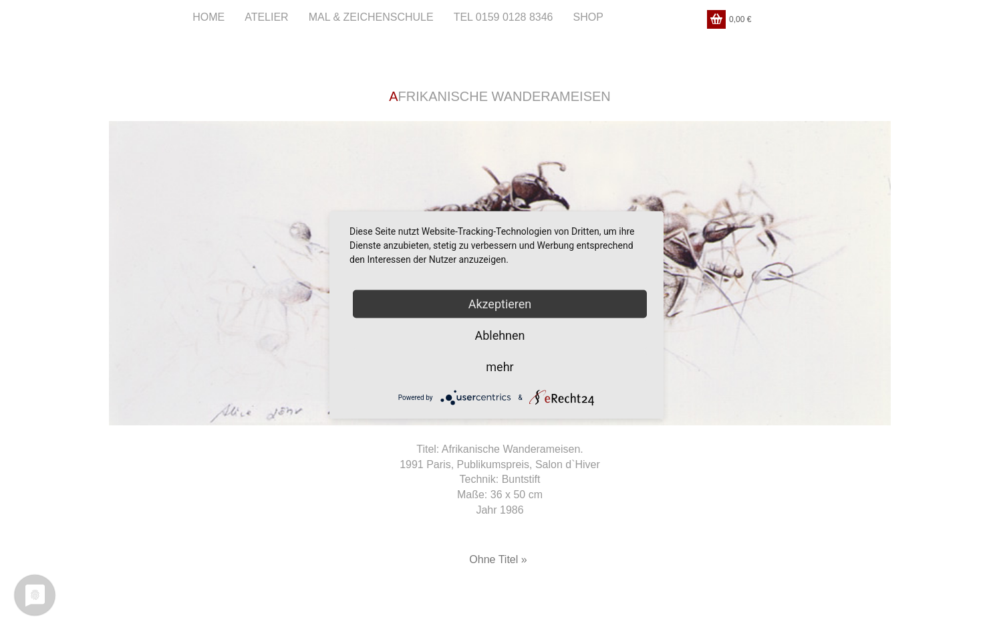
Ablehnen (499, 335)
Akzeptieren (500, 304)
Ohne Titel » (498, 559)
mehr (499, 367)
